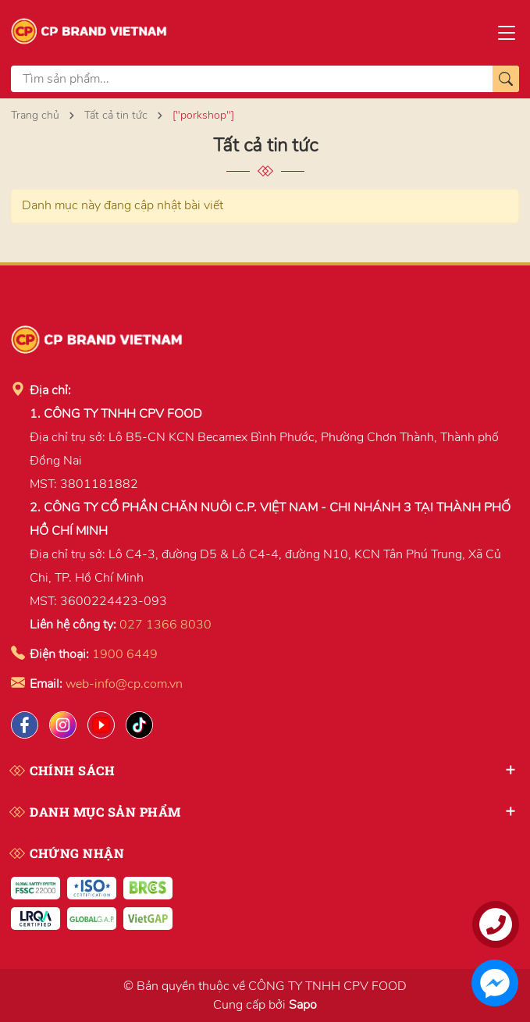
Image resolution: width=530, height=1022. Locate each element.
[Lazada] (101, 725)
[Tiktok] (139, 725)
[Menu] (506, 31)
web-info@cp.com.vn (124, 684)
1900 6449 (125, 654)
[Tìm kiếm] (506, 79)
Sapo (303, 1004)
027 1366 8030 (165, 624)
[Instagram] (62, 725)
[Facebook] (24, 725)
